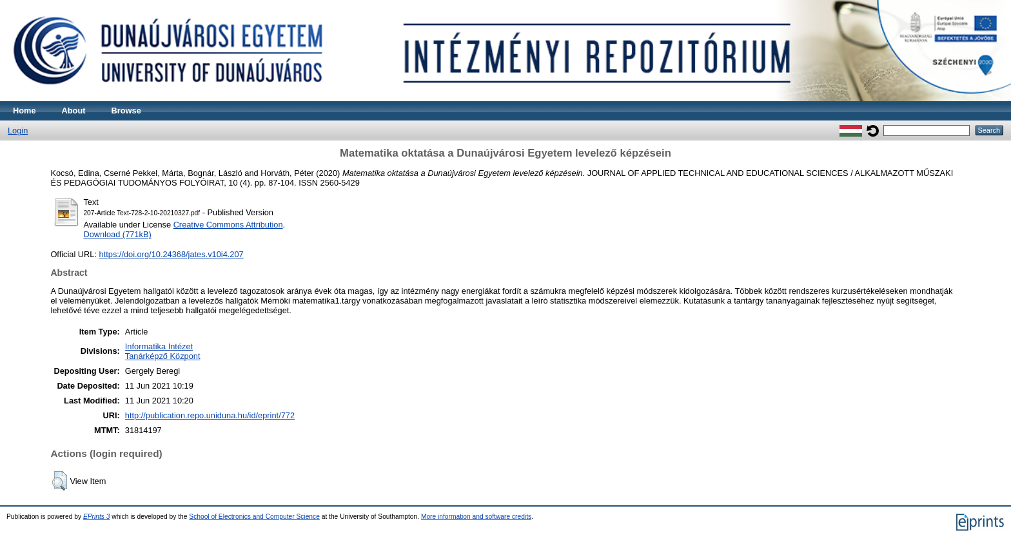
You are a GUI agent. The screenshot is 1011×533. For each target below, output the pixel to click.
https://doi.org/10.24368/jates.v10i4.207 (171, 254)
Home (24, 110)
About (74, 110)
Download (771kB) (117, 234)
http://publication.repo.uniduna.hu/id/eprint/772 (210, 415)
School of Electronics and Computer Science (254, 516)
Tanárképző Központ (163, 356)
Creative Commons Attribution (228, 224)
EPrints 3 (96, 516)
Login (18, 130)
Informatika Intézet (159, 346)
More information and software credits (476, 516)
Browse (126, 110)
